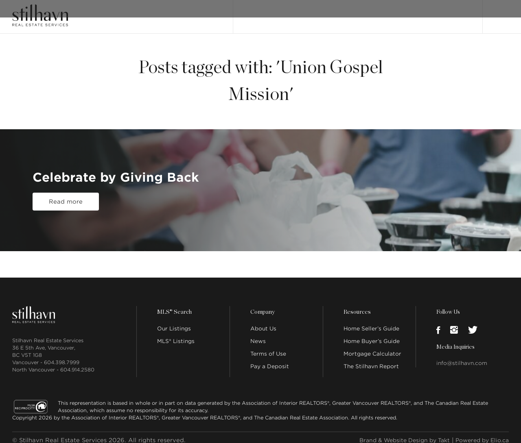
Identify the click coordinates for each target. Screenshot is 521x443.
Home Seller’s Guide (371, 323)
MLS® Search (300, 13)
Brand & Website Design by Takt (395, 434)
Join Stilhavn (446, 13)
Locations (406, 13)
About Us (263, 323)
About (335, 13)
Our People (368, 13)
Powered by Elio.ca (479, 434)
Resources (357, 306)
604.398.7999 (61, 357)
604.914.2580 (77, 364)
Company (262, 306)
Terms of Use (268, 348)
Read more (66, 202)
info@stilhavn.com (461, 357)
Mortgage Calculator (372, 348)
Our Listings (257, 13)
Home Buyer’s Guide (372, 335)
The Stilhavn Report (371, 361)
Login (500, 13)
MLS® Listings (176, 335)
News (258, 335)
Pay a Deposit (269, 361)
